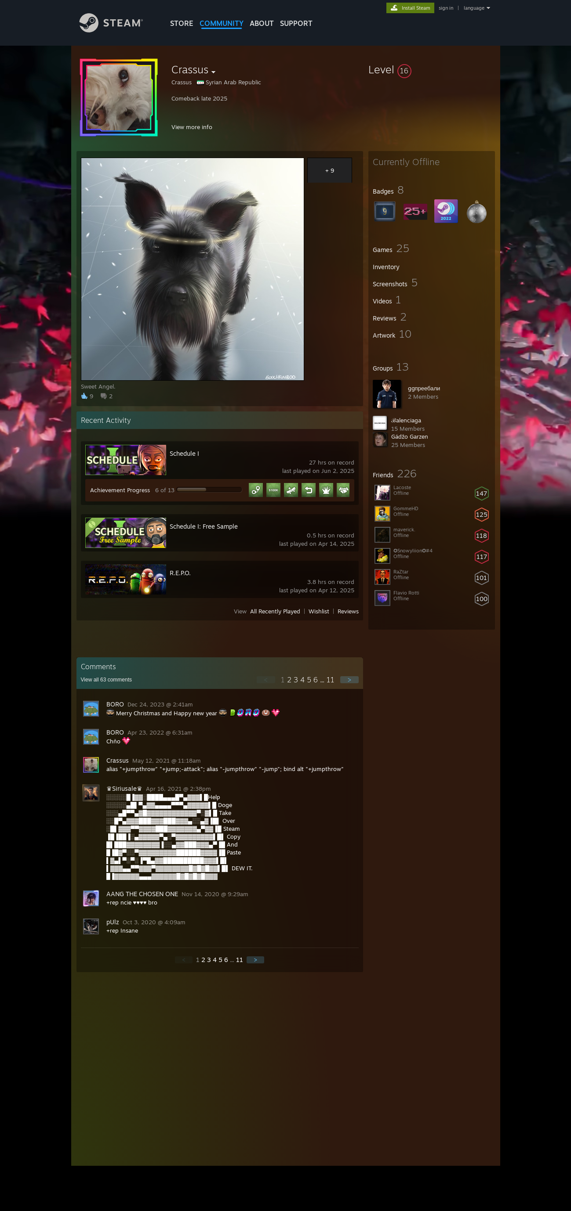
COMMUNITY (222, 23)
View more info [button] (191, 126)
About (262, 23)
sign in (446, 8)
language (474, 8)
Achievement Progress (120, 490)
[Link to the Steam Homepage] (117, 30)
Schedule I (184, 453)
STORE (181, 23)
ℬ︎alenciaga (406, 420)
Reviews (348, 611)
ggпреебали (424, 388)
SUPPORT (296, 23)
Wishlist (319, 611)
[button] (431, 69)
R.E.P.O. (180, 573)
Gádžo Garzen (409, 436)
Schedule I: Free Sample (204, 526)
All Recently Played (275, 611)
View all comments (106, 680)
